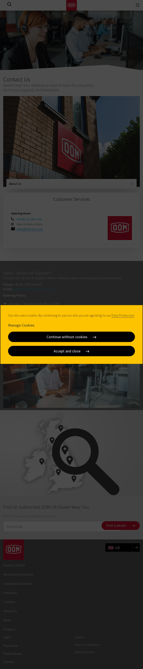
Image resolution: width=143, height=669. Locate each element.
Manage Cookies (21, 325)
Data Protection (123, 315)
